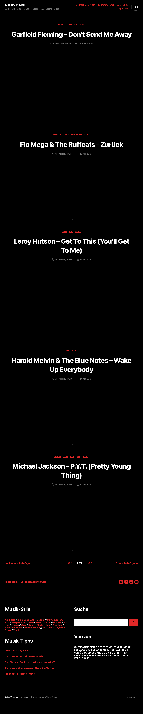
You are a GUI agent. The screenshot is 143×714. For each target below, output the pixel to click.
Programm (109, 5)
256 (90, 573)
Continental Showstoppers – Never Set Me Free (29, 677)
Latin (31, 634)
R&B (77, 25)
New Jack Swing (13, 637)
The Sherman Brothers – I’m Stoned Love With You (31, 671)
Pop (73, 466)
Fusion (47, 632)
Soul (83, 25)
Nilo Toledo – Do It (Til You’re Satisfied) (25, 666)
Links (114, 8)
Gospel (57, 632)
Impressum (12, 591)
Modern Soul (43, 634)
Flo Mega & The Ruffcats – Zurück (71, 153)
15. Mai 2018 (85, 269)
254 (69, 573)
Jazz (23, 634)
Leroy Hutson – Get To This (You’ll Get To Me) (71, 255)
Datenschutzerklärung (35, 591)
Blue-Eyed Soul (26, 629)
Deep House (18, 632)
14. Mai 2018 (85, 388)
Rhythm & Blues (74, 144)
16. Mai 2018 (85, 163)
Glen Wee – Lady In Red (17, 660)
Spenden (123, 8)
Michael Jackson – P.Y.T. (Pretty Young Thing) (72, 480)
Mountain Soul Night (92, 5)
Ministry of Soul (15, 4)
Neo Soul (57, 144)
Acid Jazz (10, 629)
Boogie (60, 25)
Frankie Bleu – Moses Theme (20, 683)
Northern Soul (32, 637)
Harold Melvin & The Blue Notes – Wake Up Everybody (71, 374)
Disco (57, 466)
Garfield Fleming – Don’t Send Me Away (71, 38)
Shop (119, 5)
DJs (126, 5)
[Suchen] (133, 632)
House (15, 634)
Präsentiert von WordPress (45, 707)
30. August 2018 (85, 53)
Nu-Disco (47, 637)
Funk (69, 25)
